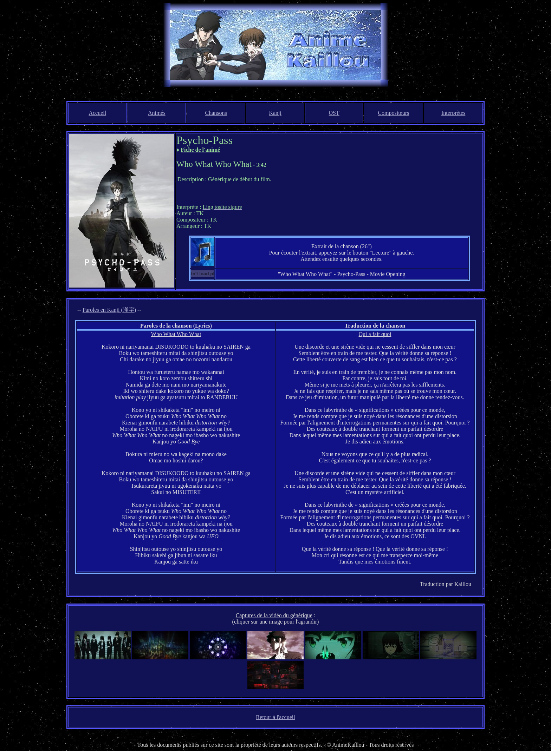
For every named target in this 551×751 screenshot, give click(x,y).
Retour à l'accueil (275, 717)
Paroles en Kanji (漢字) (109, 310)
